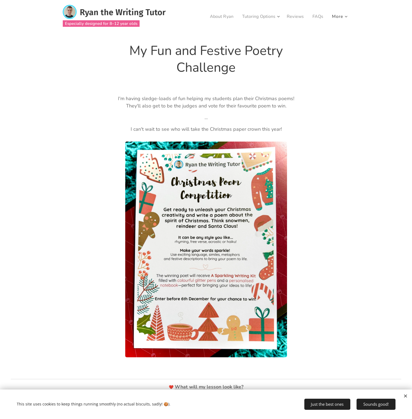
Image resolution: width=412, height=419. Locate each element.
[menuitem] (217, 16)
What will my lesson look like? (209, 387)
